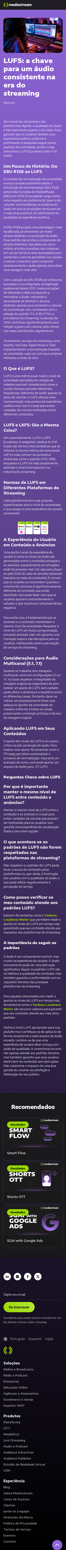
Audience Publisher (17, 1458)
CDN (7, 1470)
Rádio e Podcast (16, 1375)
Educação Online (16, 1387)
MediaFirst (11, 1434)
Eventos (10, 1535)
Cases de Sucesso (17, 1499)
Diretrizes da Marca (18, 1517)
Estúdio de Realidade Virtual (24, 1464)
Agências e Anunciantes (21, 1393)
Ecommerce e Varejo (18, 1399)
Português (17, 1339)
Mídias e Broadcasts (18, 1369)
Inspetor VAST (14, 1405)
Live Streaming (14, 1440)
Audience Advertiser (19, 1452)
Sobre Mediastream (18, 1493)
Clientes (9, 1505)
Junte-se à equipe (16, 1511)
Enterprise (11, 1381)
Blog (7, 1487)
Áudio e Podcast (16, 1446)
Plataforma (12, 1422)
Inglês (49, 1339)
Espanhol (35, 1339)
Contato (10, 1541)
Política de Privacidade (20, 1523)
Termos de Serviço (17, 1529)
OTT (7, 1428)
